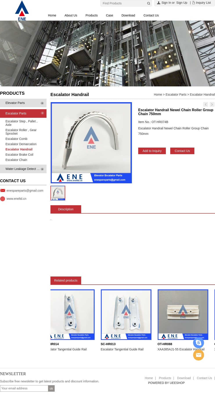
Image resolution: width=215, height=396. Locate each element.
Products (92, 15)
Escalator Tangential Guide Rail (66, 349)
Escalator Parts (15, 113)
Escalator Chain (16, 160)
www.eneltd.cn (16, 198)
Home (52, 15)
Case (109, 15)
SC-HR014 (52, 344)
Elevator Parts (15, 103)
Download (128, 15)
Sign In (166, 2)
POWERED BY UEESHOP (166, 383)
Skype (198, 342)
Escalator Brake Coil (19, 154)
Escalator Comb (16, 139)
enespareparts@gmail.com (25, 190)
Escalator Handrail (18, 149)
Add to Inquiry (152, 151)
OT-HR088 (165, 344)
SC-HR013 (109, 344)
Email (198, 355)
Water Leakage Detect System (26, 169)
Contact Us (151, 15)
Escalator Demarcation (21, 144)
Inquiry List (203, 2)
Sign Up (181, 2)
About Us (70, 15)
